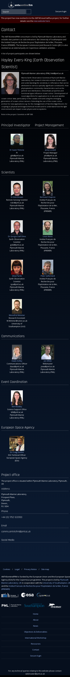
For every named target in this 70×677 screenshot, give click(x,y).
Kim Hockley (17, 399)
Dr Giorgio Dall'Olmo (17, 229)
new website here (42, 21)
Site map (45, 569)
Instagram (66, 5)
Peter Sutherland (48, 268)
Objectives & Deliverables (35, 631)
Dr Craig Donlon (16, 444)
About (35, 619)
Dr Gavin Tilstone (17, 142)
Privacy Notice (30, 569)
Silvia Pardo (17, 268)
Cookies (6, 569)
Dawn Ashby (17, 353)
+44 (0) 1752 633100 (11, 517)
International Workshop (35, 637)
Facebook (53, 5)
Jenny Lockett (50, 142)
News (35, 626)
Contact (35, 649)
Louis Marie (48, 229)
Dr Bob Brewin (17, 189)
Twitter (60, 5)
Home (35, 614)
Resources (36, 643)
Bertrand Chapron (47, 189)
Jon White (47, 353)
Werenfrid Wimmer (17, 307)
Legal (17, 569)
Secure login (35, 655)
